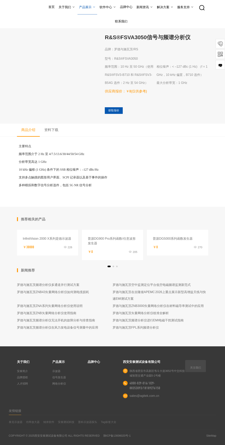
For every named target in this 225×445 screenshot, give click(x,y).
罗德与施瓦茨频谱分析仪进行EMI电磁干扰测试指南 (148, 320)
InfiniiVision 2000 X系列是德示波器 (47, 238)
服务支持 (185, 7)
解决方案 (165, 7)
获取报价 (113, 110)
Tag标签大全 (108, 422)
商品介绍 (28, 130)
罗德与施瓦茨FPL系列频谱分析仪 (136, 327)
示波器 (56, 371)
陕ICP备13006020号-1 (117, 435)
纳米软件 (48, 422)
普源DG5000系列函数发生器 (173, 238)
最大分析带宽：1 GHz (172, 82)
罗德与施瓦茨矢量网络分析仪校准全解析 (141, 313)
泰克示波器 (15, 422)
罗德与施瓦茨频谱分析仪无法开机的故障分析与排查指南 (56, 320)
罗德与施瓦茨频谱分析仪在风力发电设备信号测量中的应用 (57, 327)
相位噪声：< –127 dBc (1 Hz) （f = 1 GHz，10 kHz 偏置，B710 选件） (182, 70)
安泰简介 (22, 371)
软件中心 (108, 7)
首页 (51, 7)
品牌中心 (126, 7)
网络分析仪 (59, 383)
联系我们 (121, 21)
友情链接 (15, 410)
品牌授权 (22, 377)
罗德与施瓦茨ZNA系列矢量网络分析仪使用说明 (50, 306)
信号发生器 (59, 377)
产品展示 (87, 7)
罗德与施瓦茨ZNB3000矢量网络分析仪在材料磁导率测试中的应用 (158, 306)
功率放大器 (33, 422)
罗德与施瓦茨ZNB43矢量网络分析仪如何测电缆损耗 (53, 292)
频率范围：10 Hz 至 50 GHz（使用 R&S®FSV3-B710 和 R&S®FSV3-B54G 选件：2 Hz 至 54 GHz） (129, 74)
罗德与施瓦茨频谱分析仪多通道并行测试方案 (48, 284)
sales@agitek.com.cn (144, 395)
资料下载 (51, 130)
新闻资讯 (144, 7)
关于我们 (67, 7)
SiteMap (211, 435)
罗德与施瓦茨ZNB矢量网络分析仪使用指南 (46, 313)
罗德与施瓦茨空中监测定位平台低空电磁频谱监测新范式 (152, 284)
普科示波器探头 (87, 422)
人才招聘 (22, 383)
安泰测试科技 (66, 422)
